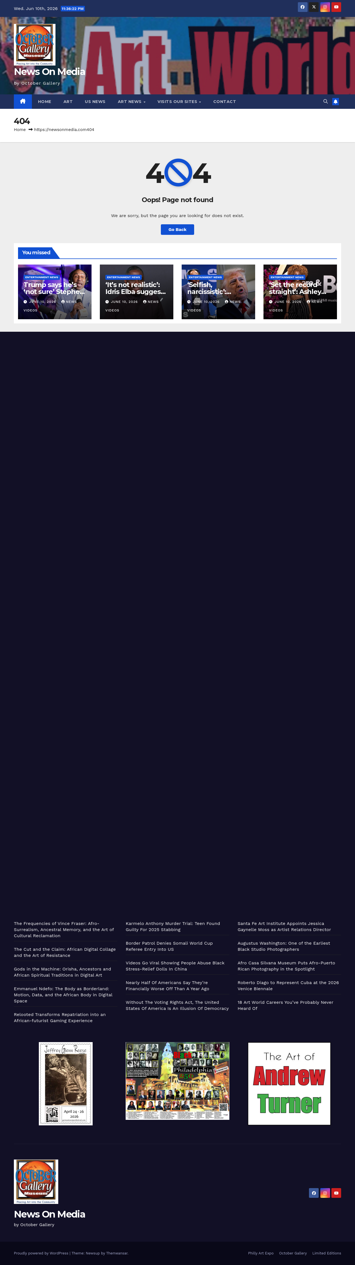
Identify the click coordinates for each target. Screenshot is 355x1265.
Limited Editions (326, 1253)
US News (95, 101)
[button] (325, 101)
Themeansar (117, 1253)
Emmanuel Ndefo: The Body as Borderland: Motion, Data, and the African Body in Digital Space (63, 995)
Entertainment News (41, 277)
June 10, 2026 (43, 302)
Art (68, 101)
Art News (130, 101)
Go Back (178, 229)
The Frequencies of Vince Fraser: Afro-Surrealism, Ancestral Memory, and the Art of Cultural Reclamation (64, 929)
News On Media (49, 71)
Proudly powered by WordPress (42, 1253)
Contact (224, 101)
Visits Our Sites (178, 101)
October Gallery (293, 1253)
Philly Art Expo (261, 1253)
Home (44, 101)
